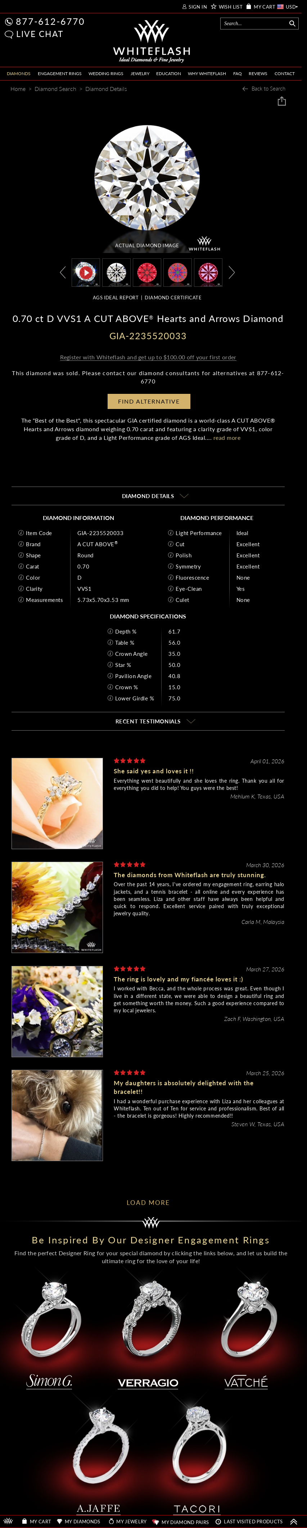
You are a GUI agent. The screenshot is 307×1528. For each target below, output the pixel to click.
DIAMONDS (19, 73)
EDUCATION (168, 73)
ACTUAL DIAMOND (147, 245)
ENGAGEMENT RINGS (60, 73)
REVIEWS (258, 73)
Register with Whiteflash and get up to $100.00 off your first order (148, 357)
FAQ (237, 73)
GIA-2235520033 (100, 533)
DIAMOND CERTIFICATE (173, 297)
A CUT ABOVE (97, 544)
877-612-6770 (50, 21)
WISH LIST (231, 7)
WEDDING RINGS (106, 73)
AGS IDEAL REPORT (116, 297)
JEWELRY (140, 73)
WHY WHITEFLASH (207, 73)
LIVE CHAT (40, 34)
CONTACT (285, 73)
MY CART (264, 7)
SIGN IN (198, 7)
